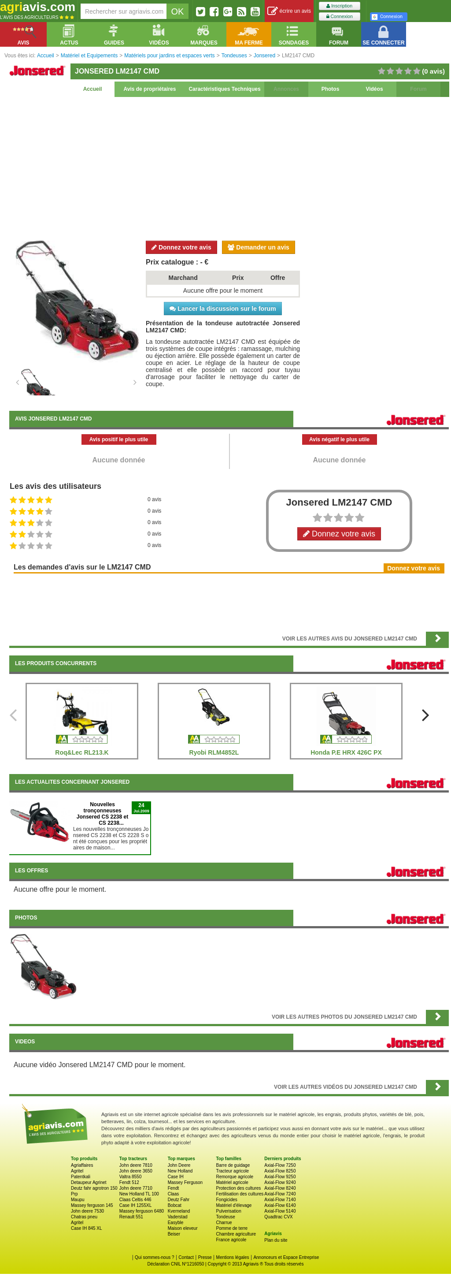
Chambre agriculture (236, 1234)
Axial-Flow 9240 (280, 1182)
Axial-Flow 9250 (280, 1176)
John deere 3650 (135, 1171)
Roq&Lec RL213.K (81, 752)
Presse (205, 1257)
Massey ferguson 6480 (141, 1211)
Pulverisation (228, 1211)
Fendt (173, 1188)
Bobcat (174, 1205)
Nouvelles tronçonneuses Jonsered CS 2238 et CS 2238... (102, 813)
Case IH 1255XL (135, 1205)
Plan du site (275, 1240)
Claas (173, 1193)
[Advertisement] (229, 167)
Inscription (339, 6)
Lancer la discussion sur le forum (223, 308)
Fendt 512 (129, 1182)
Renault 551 (131, 1216)
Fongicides (226, 1199)
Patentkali (80, 1176)
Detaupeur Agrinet (89, 1182)
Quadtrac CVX (278, 1216)
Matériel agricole (232, 1182)
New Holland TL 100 (139, 1193)
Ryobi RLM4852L (214, 752)
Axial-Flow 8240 (280, 1188)
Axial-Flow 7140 (280, 1199)
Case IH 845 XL (86, 1228)
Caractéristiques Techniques (224, 89)
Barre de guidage (233, 1165)
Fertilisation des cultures (239, 1193)
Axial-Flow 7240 (280, 1193)
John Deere (179, 1165)
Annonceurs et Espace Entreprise (286, 1257)
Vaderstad (178, 1216)
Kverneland (179, 1211)
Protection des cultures (238, 1188)
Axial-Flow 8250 (280, 1171)
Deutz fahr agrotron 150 (94, 1188)
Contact (185, 1257)
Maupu (78, 1199)
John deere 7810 (135, 1165)
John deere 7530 (87, 1211)
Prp (74, 1193)
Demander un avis (258, 247)
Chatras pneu (84, 1216)
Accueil (92, 89)
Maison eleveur (183, 1228)
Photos (331, 89)
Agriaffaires (82, 1165)
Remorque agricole (234, 1176)
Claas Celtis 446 (135, 1199)
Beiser (174, 1234)
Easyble (176, 1222)
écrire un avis (289, 11)
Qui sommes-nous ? (154, 1257)
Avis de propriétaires (150, 89)
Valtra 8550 (130, 1176)
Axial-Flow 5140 (280, 1211)
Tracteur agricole (232, 1171)
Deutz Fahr (178, 1199)
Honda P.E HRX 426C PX (346, 752)
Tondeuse (225, 1216)
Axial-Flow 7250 (280, 1165)
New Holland (180, 1171)
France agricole (231, 1239)
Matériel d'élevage (233, 1205)
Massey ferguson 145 (92, 1205)
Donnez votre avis (181, 247)
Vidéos (374, 89)
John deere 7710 (135, 1188)
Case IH (176, 1176)
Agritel (77, 1171)
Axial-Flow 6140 (280, 1205)
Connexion (339, 16)
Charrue (224, 1222)
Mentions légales (232, 1257)
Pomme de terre (232, 1228)
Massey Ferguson (185, 1182)
